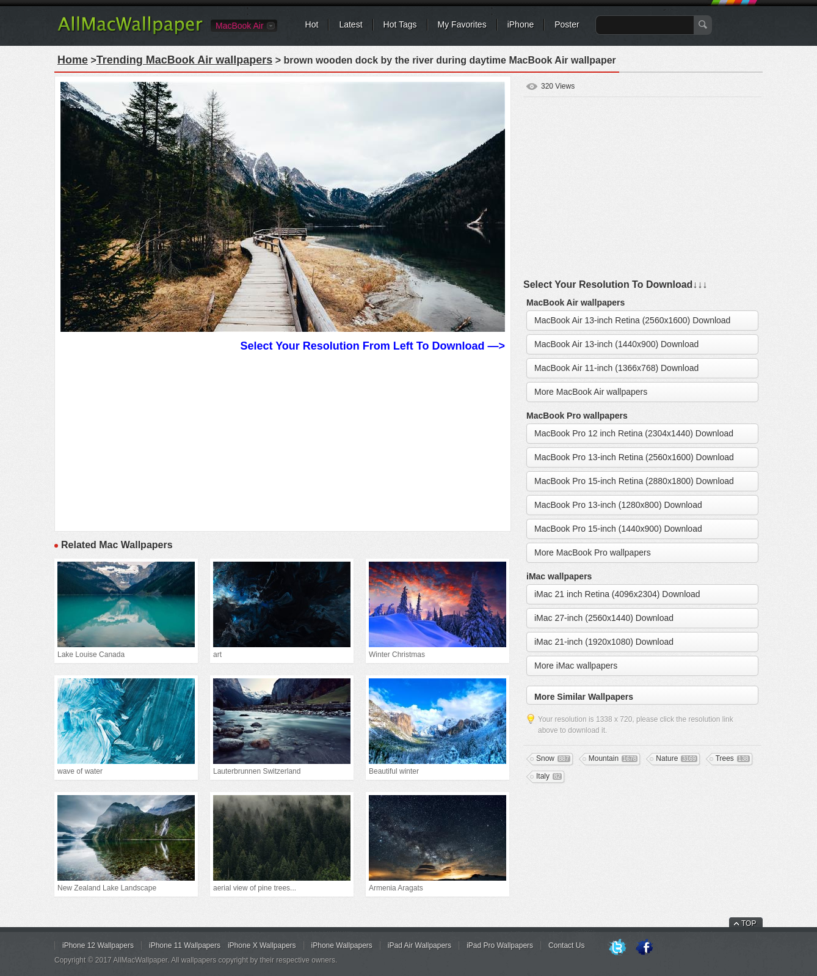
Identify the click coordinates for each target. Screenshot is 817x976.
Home (72, 60)
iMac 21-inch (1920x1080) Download (604, 642)
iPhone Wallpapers (341, 945)
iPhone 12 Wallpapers (98, 945)
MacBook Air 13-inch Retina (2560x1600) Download (632, 320)
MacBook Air (240, 26)
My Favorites (462, 24)
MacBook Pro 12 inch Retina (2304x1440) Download (633, 433)
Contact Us (566, 945)
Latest (350, 24)
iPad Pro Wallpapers (500, 945)
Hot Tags (400, 24)
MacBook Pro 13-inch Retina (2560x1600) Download (634, 457)
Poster (566, 24)
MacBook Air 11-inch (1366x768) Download (616, 368)
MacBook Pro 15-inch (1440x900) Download (618, 529)
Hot (312, 24)
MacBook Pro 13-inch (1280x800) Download (618, 505)
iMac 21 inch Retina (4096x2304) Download (617, 594)
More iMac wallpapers (575, 665)
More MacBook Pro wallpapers (592, 552)
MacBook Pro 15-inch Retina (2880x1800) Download (634, 481)
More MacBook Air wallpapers (590, 392)
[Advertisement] (282, 440)
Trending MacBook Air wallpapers (184, 60)
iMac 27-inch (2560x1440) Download (604, 618)
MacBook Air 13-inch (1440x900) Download (616, 344)
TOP (748, 923)
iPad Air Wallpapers (419, 945)
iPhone (520, 24)
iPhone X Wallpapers (262, 945)
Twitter (617, 948)
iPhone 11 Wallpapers (184, 945)
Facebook (644, 948)
